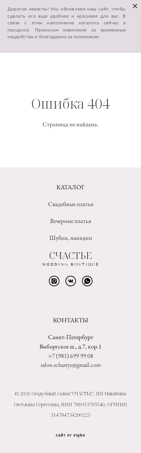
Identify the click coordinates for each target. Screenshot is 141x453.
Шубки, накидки (70, 237)
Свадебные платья (70, 204)
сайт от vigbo (70, 435)
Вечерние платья (70, 221)
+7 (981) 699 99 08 (70, 355)
